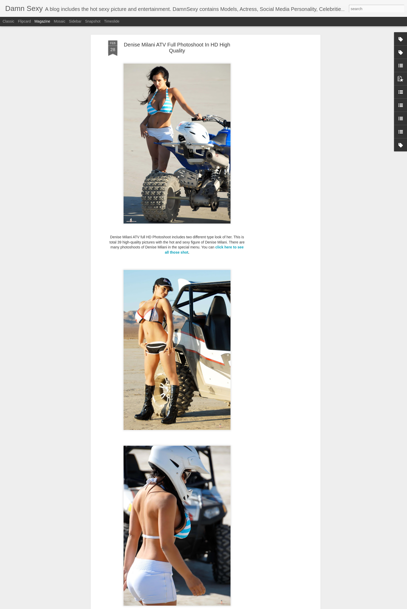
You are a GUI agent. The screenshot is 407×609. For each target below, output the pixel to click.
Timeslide (111, 21)
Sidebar (75, 21)
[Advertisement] (274, 111)
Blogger (220, 606)
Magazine (42, 21)
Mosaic (59, 21)
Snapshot (92, 21)
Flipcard (24, 21)
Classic (8, 21)
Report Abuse (235, 606)
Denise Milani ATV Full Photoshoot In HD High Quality (177, 37)
